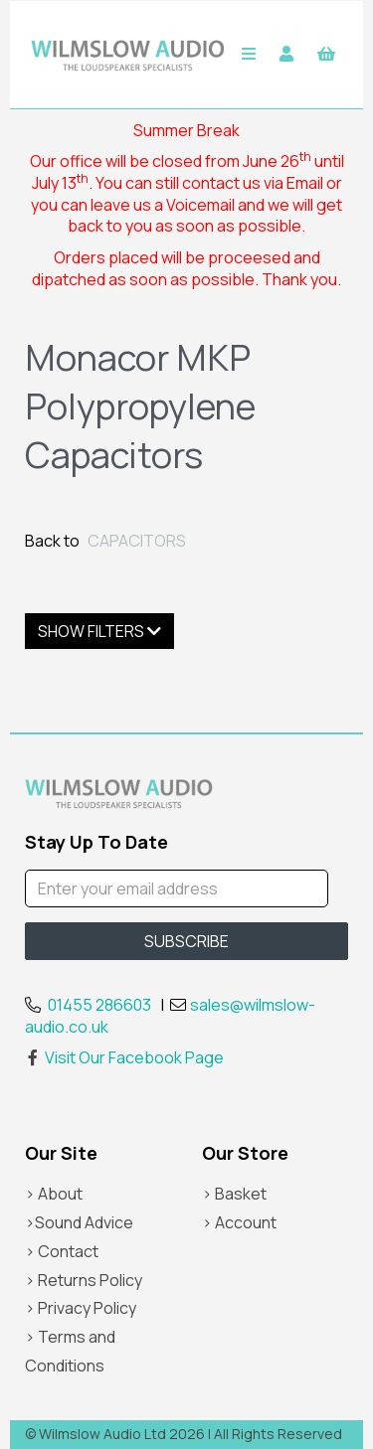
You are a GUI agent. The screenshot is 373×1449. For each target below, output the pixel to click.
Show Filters (99, 631)
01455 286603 (99, 1005)
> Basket (234, 1194)
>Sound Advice (79, 1222)
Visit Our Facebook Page (124, 1057)
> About (54, 1194)
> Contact (61, 1251)
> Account (239, 1222)
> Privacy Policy (80, 1308)
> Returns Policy (83, 1280)
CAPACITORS (137, 541)
